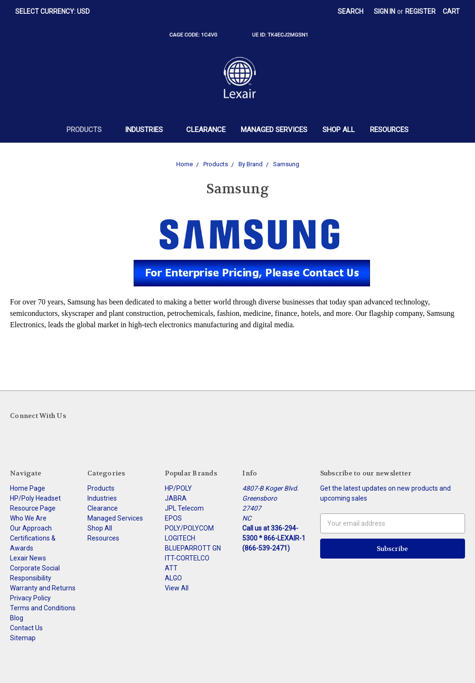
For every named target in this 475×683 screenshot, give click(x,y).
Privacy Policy (30, 598)
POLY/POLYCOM (189, 528)
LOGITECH (180, 538)
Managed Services (274, 129)
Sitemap (23, 638)
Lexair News (28, 558)
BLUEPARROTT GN (193, 548)
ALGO (173, 578)
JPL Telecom (184, 508)
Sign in (384, 11)
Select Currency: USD (55, 11)
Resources (389, 129)
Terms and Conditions (43, 608)
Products (88, 129)
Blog (16, 618)
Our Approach (31, 528)
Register (420, 11)
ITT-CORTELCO (187, 558)
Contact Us (26, 628)
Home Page (27, 488)
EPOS (173, 518)
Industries (148, 129)
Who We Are (28, 518)
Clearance (206, 129)
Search (350, 11)
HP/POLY (178, 488)
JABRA (176, 498)
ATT (171, 568)
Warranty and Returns (43, 588)
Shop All (339, 129)
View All (177, 588)
